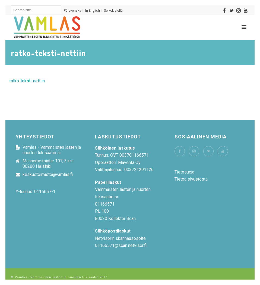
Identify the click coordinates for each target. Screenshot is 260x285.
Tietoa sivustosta (191, 179)
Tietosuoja (184, 172)
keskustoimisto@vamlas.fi (48, 174)
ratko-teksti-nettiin (27, 80)
